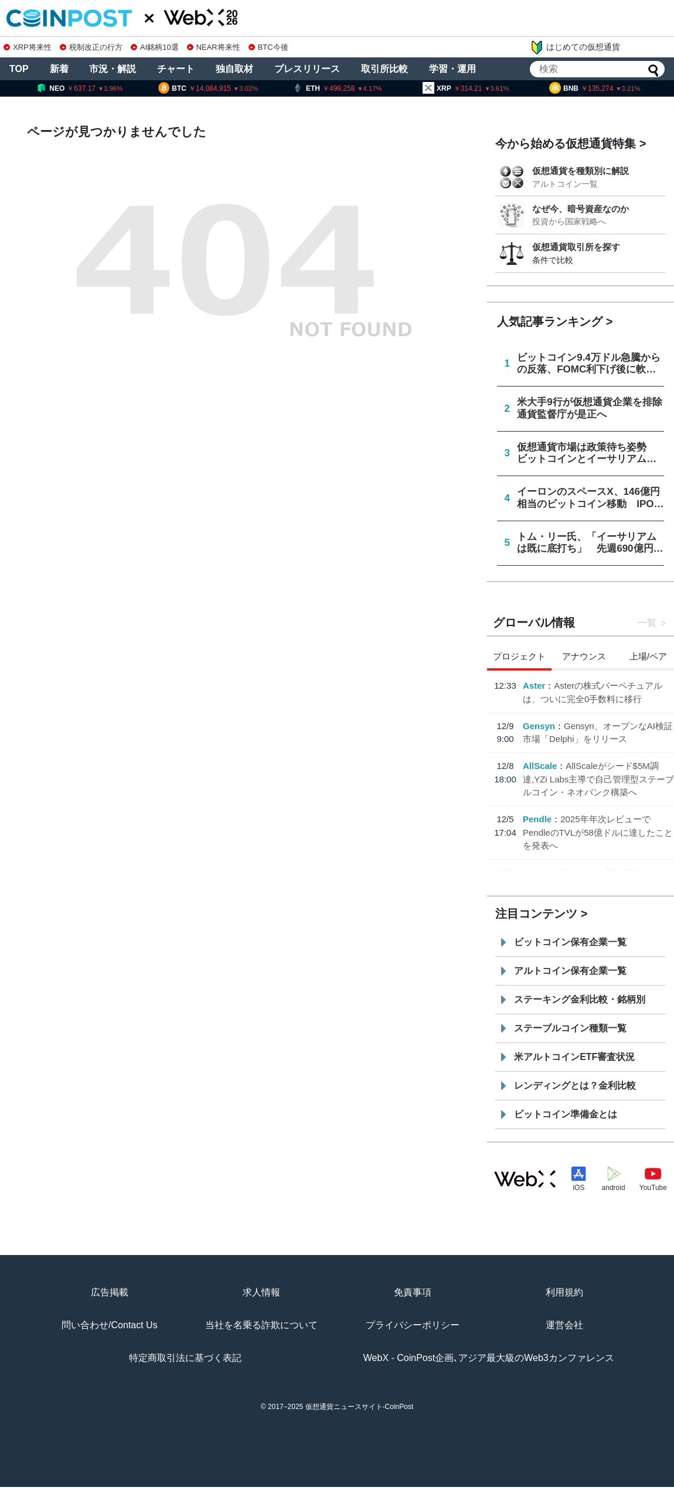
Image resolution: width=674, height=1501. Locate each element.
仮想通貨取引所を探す (576, 247)
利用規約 (564, 1292)
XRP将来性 (27, 47)
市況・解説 (112, 69)
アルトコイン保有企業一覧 (570, 971)
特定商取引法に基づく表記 (185, 1358)
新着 (59, 69)
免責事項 (412, 1292)
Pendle (537, 819)
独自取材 (234, 69)
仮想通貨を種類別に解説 (580, 171)
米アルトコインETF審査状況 (574, 1057)
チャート (176, 69)
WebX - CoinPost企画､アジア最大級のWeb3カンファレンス (488, 1358)
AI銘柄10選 (154, 47)
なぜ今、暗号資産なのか (580, 209)
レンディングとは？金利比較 (575, 1085)
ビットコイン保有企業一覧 (570, 942)
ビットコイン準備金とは (565, 1114)
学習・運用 (452, 69)
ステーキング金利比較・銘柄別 (579, 999)
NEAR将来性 (213, 47)
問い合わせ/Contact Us (110, 1325)
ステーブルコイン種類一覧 (570, 1028)
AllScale (540, 766)
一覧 (647, 623)
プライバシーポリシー (412, 1325)
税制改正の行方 (91, 47)
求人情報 (261, 1292)
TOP (19, 69)
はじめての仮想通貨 (575, 47)
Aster (534, 685)
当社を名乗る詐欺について (261, 1325)
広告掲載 (109, 1292)
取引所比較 (384, 69)
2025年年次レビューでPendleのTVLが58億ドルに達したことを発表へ (598, 832)
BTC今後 (268, 47)
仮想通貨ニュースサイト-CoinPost (359, 1407)
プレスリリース (307, 69)
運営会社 (564, 1325)
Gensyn (539, 726)
